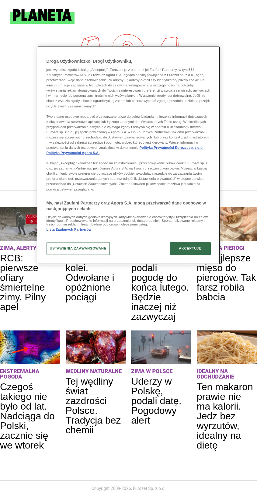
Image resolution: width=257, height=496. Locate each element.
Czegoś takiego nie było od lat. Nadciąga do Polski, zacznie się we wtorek (27, 416)
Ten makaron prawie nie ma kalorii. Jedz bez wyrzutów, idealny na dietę (225, 416)
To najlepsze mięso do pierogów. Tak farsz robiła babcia (226, 277)
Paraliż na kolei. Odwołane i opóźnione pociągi (90, 277)
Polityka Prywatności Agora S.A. (73, 153)
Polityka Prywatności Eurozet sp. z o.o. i (173, 147)
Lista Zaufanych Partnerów (69, 229)
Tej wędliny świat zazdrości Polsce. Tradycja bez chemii (93, 405)
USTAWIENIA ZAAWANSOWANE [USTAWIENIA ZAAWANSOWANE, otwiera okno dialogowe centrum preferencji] (78, 248)
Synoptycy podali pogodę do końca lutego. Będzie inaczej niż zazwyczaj (160, 287)
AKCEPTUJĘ (190, 248)
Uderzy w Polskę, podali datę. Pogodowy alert (156, 401)
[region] (128, 155)
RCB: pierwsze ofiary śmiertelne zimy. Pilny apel (23, 282)
